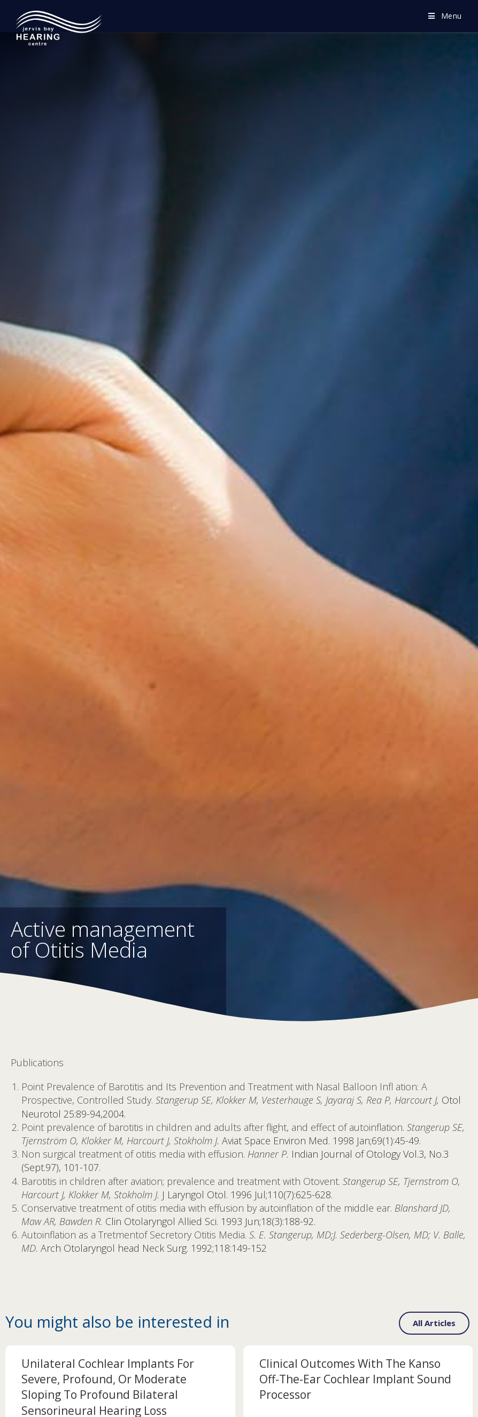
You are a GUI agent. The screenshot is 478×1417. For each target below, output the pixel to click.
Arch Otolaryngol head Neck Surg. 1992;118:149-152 (154, 1248)
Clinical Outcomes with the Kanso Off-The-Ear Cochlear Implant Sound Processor (355, 1379)
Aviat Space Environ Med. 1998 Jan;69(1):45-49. (321, 1140)
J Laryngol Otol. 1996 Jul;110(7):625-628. (247, 1194)
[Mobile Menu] (445, 16)
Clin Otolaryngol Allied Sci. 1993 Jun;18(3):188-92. (210, 1221)
